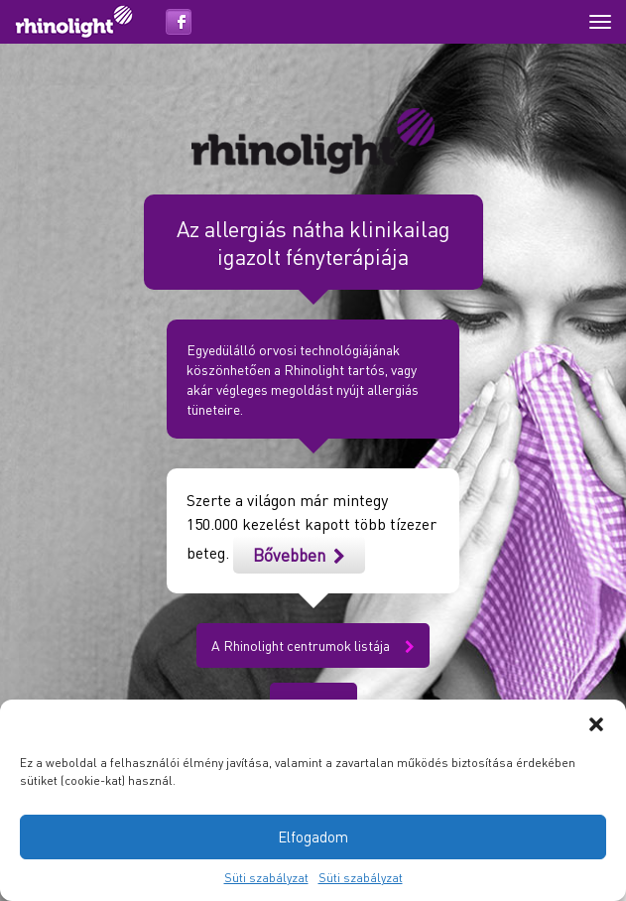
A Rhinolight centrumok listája (313, 645)
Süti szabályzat (266, 877)
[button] (596, 724)
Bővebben (299, 555)
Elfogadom (313, 836)
